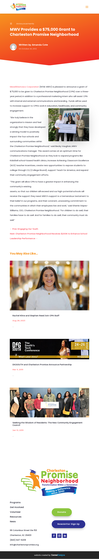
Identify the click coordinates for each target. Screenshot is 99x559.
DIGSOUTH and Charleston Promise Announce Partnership (42, 364)
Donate (61, 512)
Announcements (25, 23)
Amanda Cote (40, 45)
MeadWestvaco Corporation (24, 86)
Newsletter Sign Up (68, 524)
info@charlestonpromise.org (24, 544)
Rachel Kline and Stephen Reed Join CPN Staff (35, 315)
